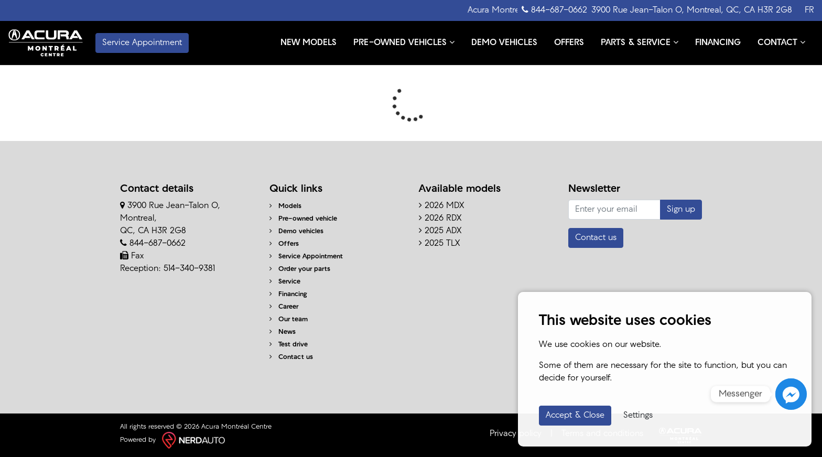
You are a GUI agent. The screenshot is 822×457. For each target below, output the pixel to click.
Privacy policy (516, 434)
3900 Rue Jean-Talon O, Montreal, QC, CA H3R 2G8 (691, 10)
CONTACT (781, 42)
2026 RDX (440, 218)
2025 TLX (439, 244)
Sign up (681, 209)
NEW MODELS (308, 43)
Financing (288, 294)
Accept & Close (575, 415)
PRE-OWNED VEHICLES (404, 42)
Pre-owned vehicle (303, 218)
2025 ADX (440, 231)
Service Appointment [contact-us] (142, 43)
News (282, 332)
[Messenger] (791, 394)
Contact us (291, 357)
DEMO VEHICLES (504, 43)
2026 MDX (441, 206)
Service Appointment (306, 256)
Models (285, 206)
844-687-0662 (554, 10)
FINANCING (718, 43)
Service (284, 281)
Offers (284, 244)
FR (809, 10)
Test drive (288, 344)
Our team (288, 319)
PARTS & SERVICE (639, 42)
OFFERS (569, 43)
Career (283, 306)
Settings (638, 415)
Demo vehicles (296, 231)
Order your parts (299, 269)
